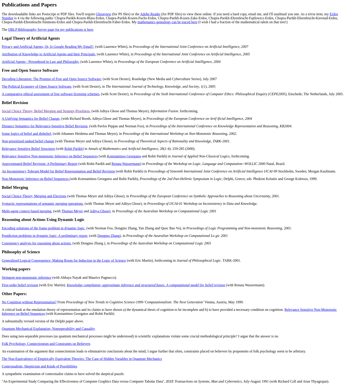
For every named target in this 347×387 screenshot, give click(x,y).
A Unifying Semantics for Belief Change (31, 118)
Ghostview (103, 14)
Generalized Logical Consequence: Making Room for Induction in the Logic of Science (64, 260)
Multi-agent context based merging (26, 211)
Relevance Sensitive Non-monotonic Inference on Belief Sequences (50, 156)
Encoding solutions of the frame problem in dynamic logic (43, 228)
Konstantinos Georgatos (124, 156)
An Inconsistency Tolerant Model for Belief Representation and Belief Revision (58, 171)
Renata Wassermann (126, 164)
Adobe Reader (150, 14)
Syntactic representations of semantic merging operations (42, 203)
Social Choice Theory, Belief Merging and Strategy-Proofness (46, 111)
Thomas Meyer (72, 211)
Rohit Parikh (73, 149)
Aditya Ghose (99, 211)
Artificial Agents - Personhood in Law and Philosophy (40, 62)
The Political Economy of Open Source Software (36, 86)
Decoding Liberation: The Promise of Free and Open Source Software (51, 79)
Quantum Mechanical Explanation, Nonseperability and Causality (48, 329)
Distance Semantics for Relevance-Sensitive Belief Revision (44, 126)
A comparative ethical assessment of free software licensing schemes (50, 94)
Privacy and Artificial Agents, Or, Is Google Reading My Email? (47, 46)
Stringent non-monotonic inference (26, 277)
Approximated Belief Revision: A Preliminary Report (39, 164)
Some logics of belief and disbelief (26, 133)
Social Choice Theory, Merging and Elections (34, 196)
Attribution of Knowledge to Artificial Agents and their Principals (48, 54)
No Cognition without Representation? (29, 302)
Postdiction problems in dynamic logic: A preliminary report (44, 236)
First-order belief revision (20, 285)
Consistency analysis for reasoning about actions (36, 243)
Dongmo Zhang (108, 236)
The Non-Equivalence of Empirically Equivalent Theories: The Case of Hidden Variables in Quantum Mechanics (82, 359)
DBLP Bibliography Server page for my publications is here (50, 29)
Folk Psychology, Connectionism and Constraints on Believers (46, 344)
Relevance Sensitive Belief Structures (28, 149)
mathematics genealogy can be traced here (167, 22)
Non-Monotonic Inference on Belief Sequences (35, 179)
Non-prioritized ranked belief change (28, 141)
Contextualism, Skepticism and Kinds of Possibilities (39, 366)
